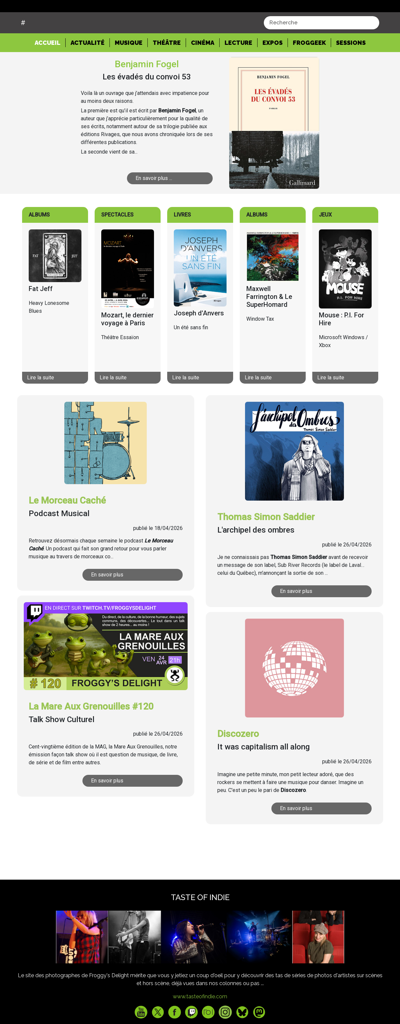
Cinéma (202, 67)
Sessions (351, 67)
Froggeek (309, 67)
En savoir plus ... (154, 203)
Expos (272, 67)
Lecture (238, 67)
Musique (128, 67)
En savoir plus (107, 600)
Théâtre (167, 67)
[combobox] (321, 48)
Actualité (88, 67)
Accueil (50, 67)
